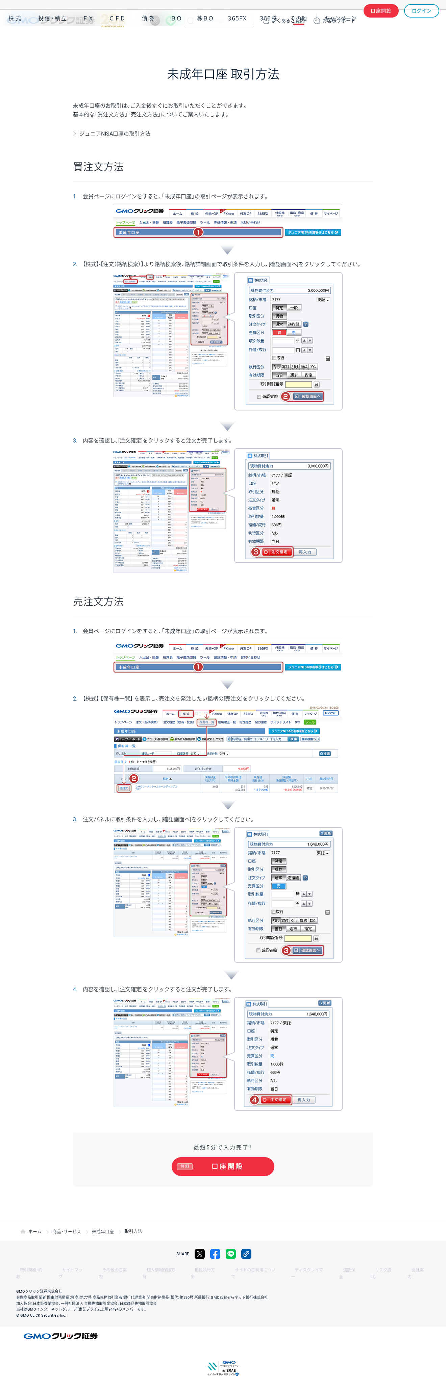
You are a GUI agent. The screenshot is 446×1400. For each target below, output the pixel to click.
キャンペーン (340, 40)
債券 (149, 40)
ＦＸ (88, 40)
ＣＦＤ (117, 40)
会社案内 (365, 1270)
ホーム (35, 1231)
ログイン (422, 20)
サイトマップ (65, 1270)
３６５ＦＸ (237, 40)
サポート (338, 20)
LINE (171, 21)
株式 (15, 40)
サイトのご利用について (225, 1270)
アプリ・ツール (388, 40)
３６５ (268, 40)
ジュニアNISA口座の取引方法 (115, 134)
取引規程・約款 (29, 1270)
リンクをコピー (246, 1254)
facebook (215, 1254)
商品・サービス (66, 1231)
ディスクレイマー (273, 1270)
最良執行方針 (180, 1270)
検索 (190, 20)
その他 (298, 40)
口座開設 (381, 20)
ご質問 (288, 20)
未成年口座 (103, 1231)
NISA (431, 40)
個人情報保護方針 (142, 1270)
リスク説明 (336, 1270)
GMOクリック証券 (66, 20)
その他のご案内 (101, 1270)
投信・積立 (53, 40)
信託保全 (308, 1270)
